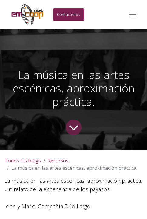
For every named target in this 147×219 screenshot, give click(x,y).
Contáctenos (68, 14)
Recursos (58, 160)
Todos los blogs (23, 160)
